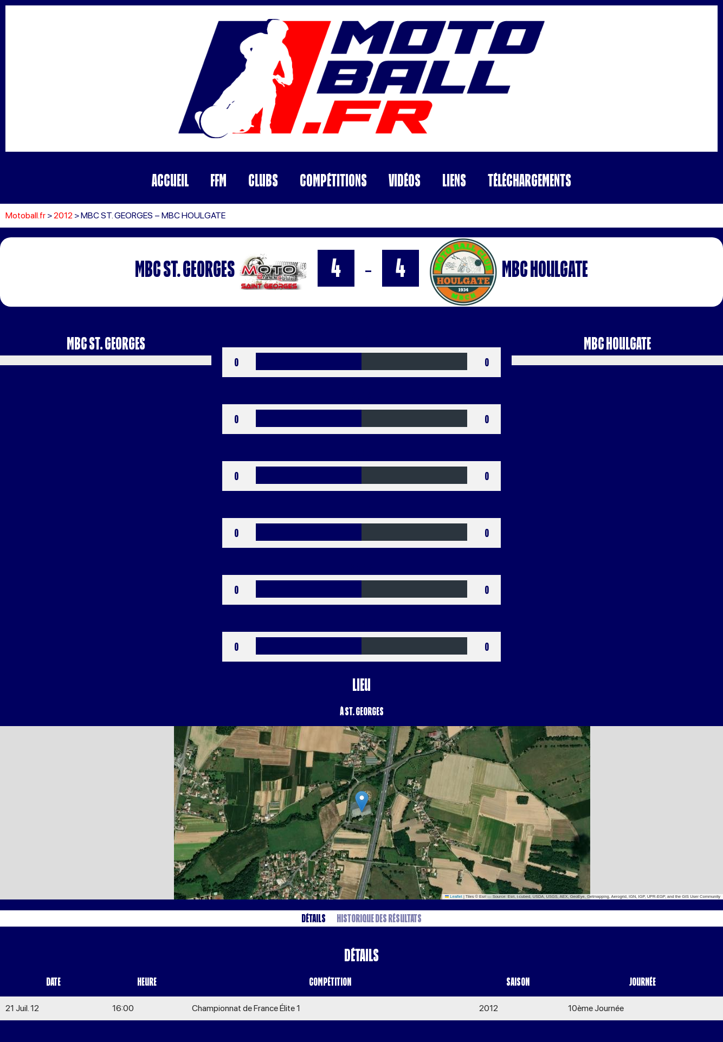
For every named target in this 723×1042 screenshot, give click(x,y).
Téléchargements (529, 180)
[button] (362, 802)
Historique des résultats (379, 918)
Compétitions (333, 180)
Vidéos (405, 180)
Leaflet (453, 896)
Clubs (263, 180)
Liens (454, 180)
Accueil (170, 180)
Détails (313, 918)
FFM (218, 180)
